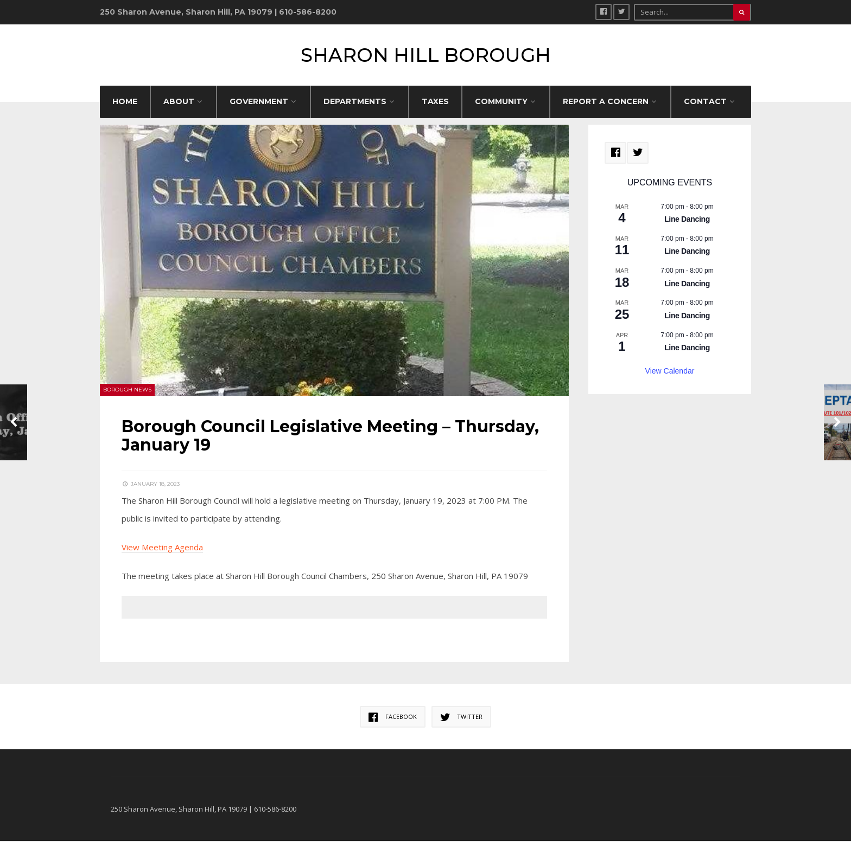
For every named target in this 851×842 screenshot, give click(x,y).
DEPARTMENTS (354, 102)
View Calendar (670, 372)
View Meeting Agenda (162, 548)
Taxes (435, 102)
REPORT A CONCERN (606, 102)
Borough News (127, 390)
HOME (124, 102)
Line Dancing (687, 220)
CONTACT (705, 102)
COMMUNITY (501, 102)
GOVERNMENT (259, 102)
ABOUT (178, 102)
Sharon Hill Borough (426, 55)
